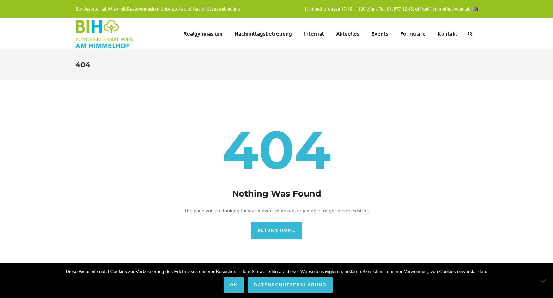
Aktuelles (347, 33)
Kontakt (447, 33)
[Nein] (544, 280)
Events (379, 33)
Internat (314, 33)
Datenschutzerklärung (290, 285)
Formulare (413, 33)
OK (234, 285)
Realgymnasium (203, 33)
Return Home (276, 230)
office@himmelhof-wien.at (442, 9)
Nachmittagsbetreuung (263, 33)
